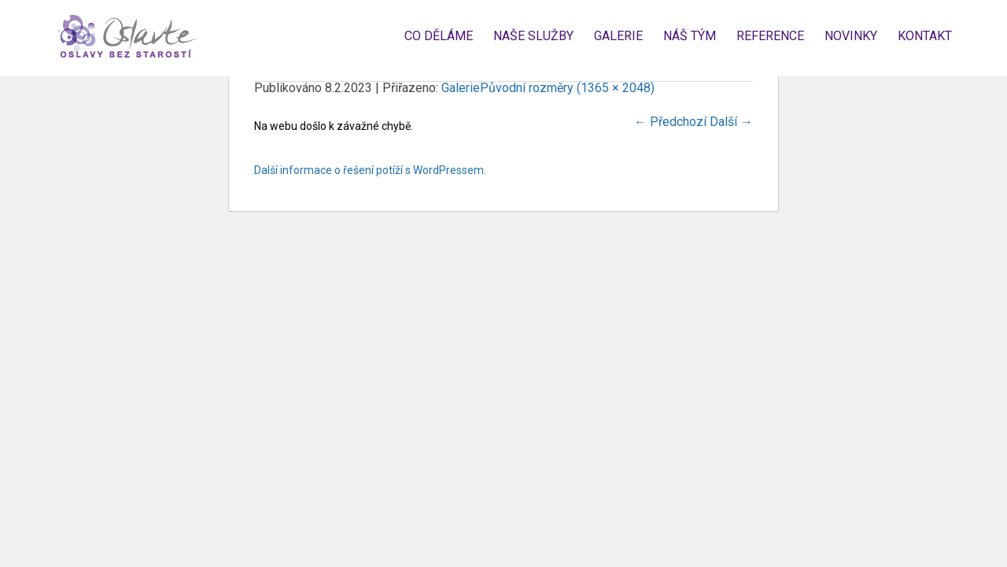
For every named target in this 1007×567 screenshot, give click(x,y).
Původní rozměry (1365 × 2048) (567, 87)
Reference (770, 35)
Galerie (618, 35)
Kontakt (925, 35)
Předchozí (670, 121)
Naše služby (533, 35)
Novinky (850, 35)
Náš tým (689, 35)
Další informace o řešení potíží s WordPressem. (370, 170)
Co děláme (438, 35)
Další (731, 121)
